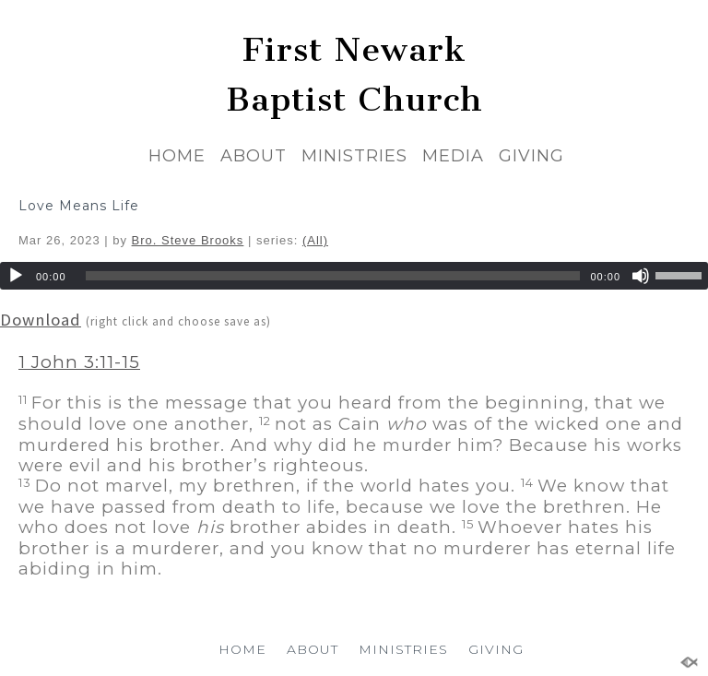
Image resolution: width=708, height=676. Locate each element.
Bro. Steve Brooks (188, 240)
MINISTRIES (354, 156)
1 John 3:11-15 (79, 362)
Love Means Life (78, 205)
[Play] (15, 276)
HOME (177, 156)
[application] (354, 276)
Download (40, 319)
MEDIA (453, 156)
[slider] (333, 275)
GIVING (531, 156)
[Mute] (640, 276)
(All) (315, 240)
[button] (354, 372)
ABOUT (253, 156)
